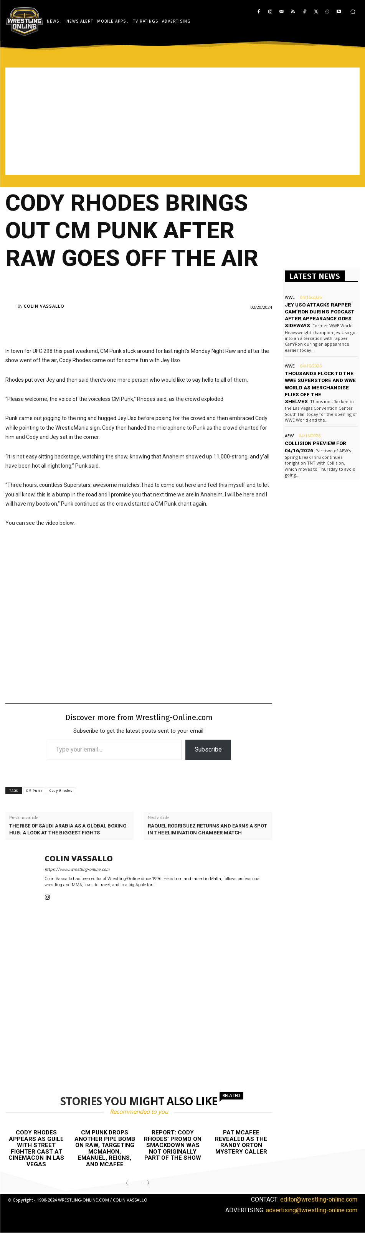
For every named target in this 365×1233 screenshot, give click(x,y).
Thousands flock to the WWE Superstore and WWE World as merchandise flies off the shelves (320, 387)
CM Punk (34, 791)
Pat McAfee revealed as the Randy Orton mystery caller (241, 1142)
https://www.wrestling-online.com (77, 869)
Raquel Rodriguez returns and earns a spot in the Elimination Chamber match (207, 829)
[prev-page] (128, 1183)
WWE (290, 297)
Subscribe (208, 749)
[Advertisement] (182, 121)
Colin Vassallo (44, 306)
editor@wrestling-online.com (318, 1199)
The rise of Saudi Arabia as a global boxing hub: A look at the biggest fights (68, 829)
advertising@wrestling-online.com (311, 1210)
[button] (352, 11)
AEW (289, 436)
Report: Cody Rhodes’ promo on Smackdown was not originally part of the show (172, 1145)
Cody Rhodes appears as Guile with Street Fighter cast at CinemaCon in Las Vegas (36, 1148)
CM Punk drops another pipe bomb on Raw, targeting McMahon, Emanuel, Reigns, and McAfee (104, 1148)
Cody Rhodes (61, 791)
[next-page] (146, 1183)
